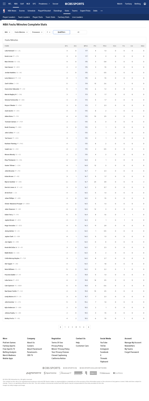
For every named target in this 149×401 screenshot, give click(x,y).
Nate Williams (9, 269)
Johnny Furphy (10, 313)
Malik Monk (9, 253)
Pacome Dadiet (10, 275)
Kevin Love (8, 56)
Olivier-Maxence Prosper (13, 204)
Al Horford (8, 193)
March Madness (9, 355)
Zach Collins (9, 84)
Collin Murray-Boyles (12, 258)
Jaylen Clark (9, 236)
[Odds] (95, 11)
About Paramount (34, 349)
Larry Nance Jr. (10, 78)
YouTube (103, 342)
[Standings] (57, 11)
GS (75, 46)
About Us (31, 342)
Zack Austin (9, 111)
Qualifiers (61, 32)
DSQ (142, 46)
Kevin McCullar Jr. (11, 247)
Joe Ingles (8, 242)
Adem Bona (9, 116)
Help (78, 342)
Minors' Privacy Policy (60, 349)
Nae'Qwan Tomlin (11, 291)
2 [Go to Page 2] (68, 327)
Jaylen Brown (9, 220)
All (78, 32)
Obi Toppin (8, 264)
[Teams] (75, 11)
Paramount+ (32, 352)
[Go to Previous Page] (60, 327)
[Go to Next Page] (88, 327)
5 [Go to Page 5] (79, 327)
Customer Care (82, 346)
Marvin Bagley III (10, 94)
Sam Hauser (9, 67)
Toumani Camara (10, 122)
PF (95, 46)
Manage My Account (133, 342)
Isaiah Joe (8, 149)
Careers (30, 346)
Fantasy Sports (9, 346)
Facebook (104, 352)
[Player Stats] (37, 17)
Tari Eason (8, 138)
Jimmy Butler (9, 231)
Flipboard (104, 362)
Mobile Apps (8, 358)
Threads (103, 358)
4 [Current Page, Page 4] (76, 327)
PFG (104, 46)
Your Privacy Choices (60, 352)
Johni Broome (9, 171)
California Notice (59, 358)
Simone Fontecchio (11, 100)
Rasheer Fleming (10, 144)
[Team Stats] (50, 17)
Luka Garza (8, 280)
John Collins (9, 133)
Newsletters (130, 346)
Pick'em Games (9, 342)
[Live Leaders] (77, 17)
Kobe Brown (9, 176)
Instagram (104, 349)
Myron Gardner (10, 182)
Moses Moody (10, 155)
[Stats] (67, 11)
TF (123, 46)
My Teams (129, 349)
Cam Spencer (9, 286)
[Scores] (22, 11)
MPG (86, 46)
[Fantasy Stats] (64, 17)
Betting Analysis (9, 352)
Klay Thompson (10, 160)
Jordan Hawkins (10, 73)
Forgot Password (132, 352)
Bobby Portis (9, 318)
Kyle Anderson (10, 307)
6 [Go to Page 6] (83, 327)
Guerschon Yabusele (12, 89)
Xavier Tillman (10, 165)
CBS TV (30, 355)
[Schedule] (31, 11)
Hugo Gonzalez (10, 226)
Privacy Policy (57, 346)
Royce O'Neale (10, 105)
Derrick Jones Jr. (10, 187)
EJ (132, 46)
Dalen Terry (9, 215)
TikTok (103, 346)
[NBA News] (12, 11)
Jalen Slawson (10, 209)
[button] (102, 11)
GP (66, 46)
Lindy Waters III (10, 297)
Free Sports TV (9, 349)
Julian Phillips (9, 198)
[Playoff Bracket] (44, 11)
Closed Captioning (59, 355)
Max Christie (9, 62)
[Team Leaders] (24, 17)
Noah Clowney (10, 127)
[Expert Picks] (85, 11)
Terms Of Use (57, 342)
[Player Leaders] (9, 17)
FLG (114, 46)
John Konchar (9, 302)
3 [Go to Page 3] (72, 327)
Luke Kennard (9, 51)
